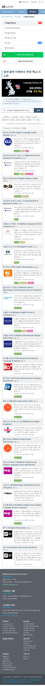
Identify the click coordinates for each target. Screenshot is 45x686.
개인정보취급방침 (35, 680)
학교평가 (26, 633)
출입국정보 (6, 661)
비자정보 (6, 659)
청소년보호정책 (9, 682)
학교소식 (26, 656)
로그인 (41, 2)
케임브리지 (5, 120)
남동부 (29, 120)
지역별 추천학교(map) (31, 626)
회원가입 (34, 2)
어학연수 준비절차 (9, 628)
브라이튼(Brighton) (9, 667)
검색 (38, 110)
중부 (34, 120)
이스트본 (11, 120)
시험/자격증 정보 (29, 648)
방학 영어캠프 (28, 635)
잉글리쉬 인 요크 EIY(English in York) (18, 246)
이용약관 (23, 680)
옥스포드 (34, 117)
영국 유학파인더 (8, 12)
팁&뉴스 (26, 659)
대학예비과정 (27, 641)
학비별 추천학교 (28, 628)
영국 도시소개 (7, 663)
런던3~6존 (15, 117)
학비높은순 (7, 128)
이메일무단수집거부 (24, 682)
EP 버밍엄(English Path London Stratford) (20, 547)
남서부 (18, 120)
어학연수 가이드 (8, 626)
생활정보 (6, 656)
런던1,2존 (6, 117)
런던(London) (7, 665)
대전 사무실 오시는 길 (10, 615)
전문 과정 (26, 650)
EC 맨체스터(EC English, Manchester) (18, 267)
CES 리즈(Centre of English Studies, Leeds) (20, 178)
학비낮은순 (16, 128)
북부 (38, 120)
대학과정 (26, 643)
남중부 (23, 120)
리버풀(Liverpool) (9, 669)
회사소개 (6, 680)
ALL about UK (7, 624)
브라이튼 (28, 117)
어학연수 (21, 12)
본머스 (22, 117)
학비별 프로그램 (28, 630)
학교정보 (32, 12)
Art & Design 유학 (29, 646)
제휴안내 (14, 680)
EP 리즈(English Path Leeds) (14, 528)
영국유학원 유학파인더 (10, 633)
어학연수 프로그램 (9, 630)
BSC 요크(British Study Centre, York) (18, 401)
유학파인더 (24, 2)
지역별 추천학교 (28, 624)
